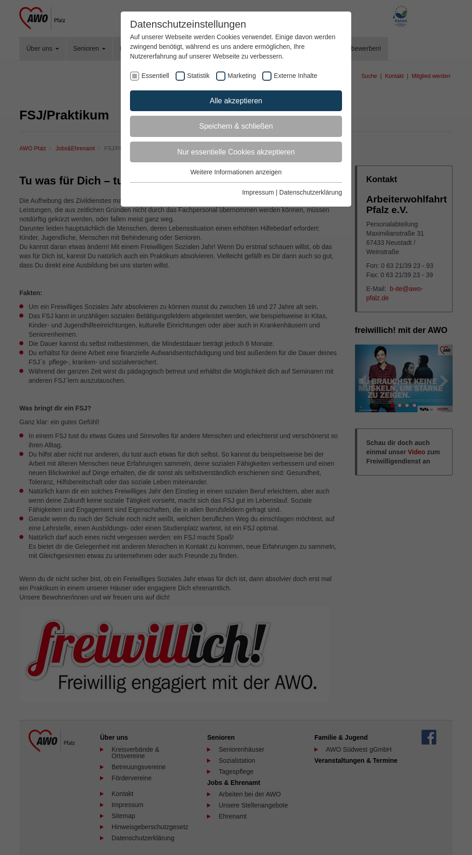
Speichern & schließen (236, 126)
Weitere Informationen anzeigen (236, 172)
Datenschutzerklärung (310, 192)
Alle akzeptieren (236, 101)
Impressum (258, 192)
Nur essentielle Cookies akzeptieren (236, 152)
